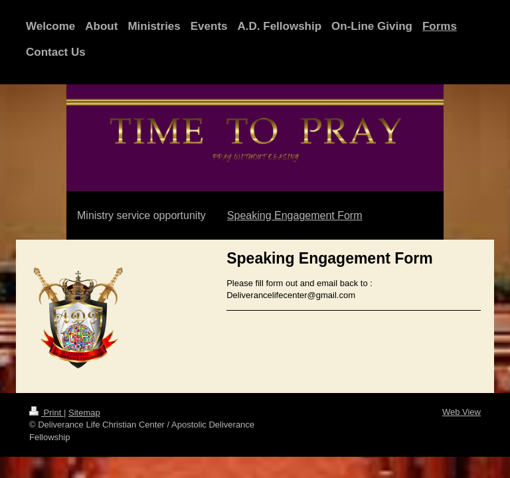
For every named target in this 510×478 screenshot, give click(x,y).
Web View (461, 412)
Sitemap (84, 413)
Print (46, 413)
